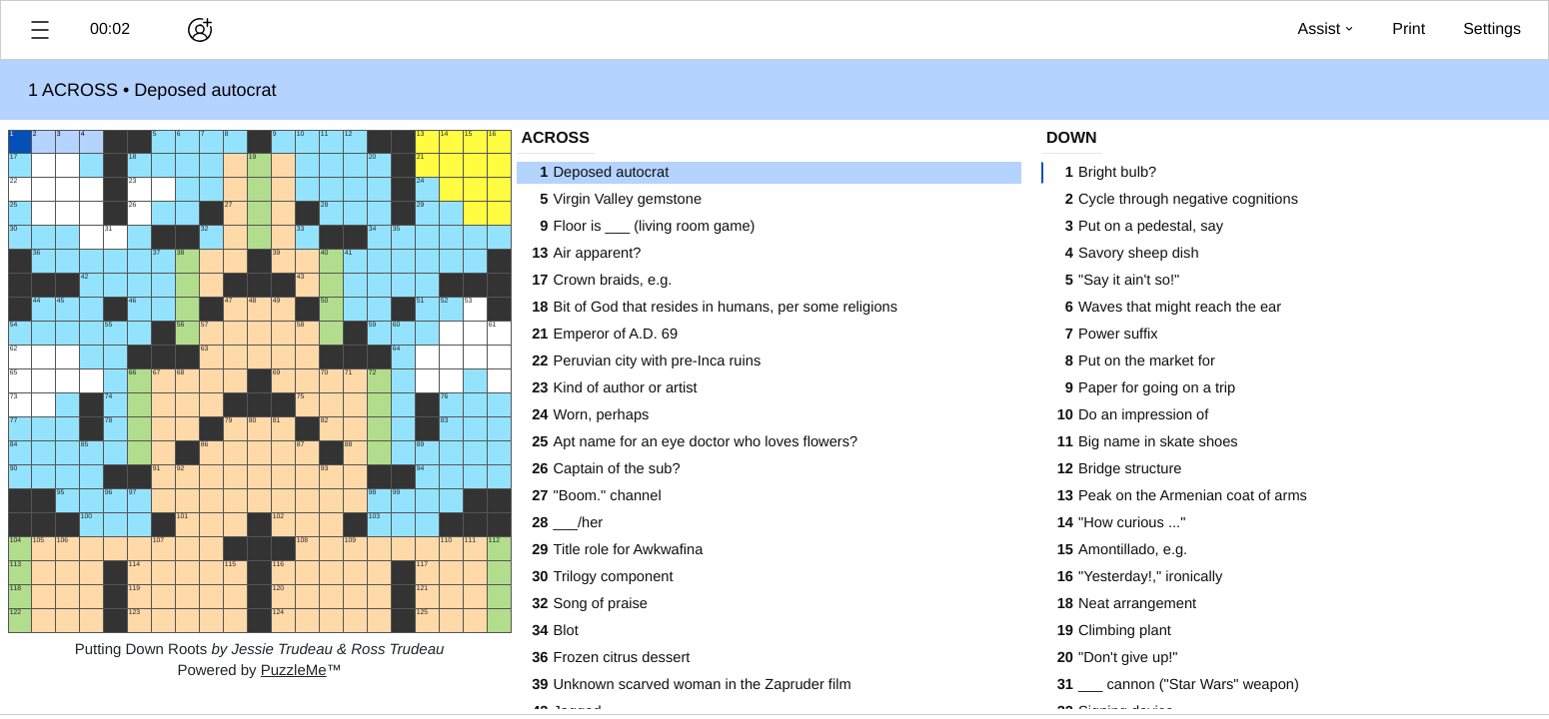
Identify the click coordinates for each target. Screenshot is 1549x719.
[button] (40, 30)
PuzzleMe (294, 670)
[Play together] (200, 30)
